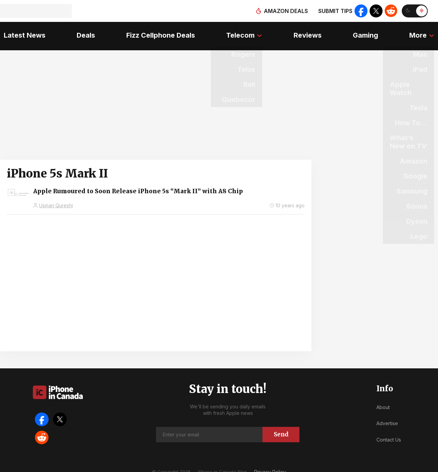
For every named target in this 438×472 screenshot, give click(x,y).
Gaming (368, 32)
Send (281, 427)
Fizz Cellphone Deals (159, 32)
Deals (83, 32)
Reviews (309, 32)
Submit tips (334, 11)
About (383, 401)
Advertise (387, 417)
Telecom (240, 32)
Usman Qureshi (56, 199)
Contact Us (388, 433)
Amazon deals (284, 11)
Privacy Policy (270, 465)
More (421, 32)
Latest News (21, 32)
